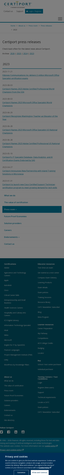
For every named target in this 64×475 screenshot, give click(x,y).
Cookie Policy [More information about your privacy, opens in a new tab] (44, 470)
